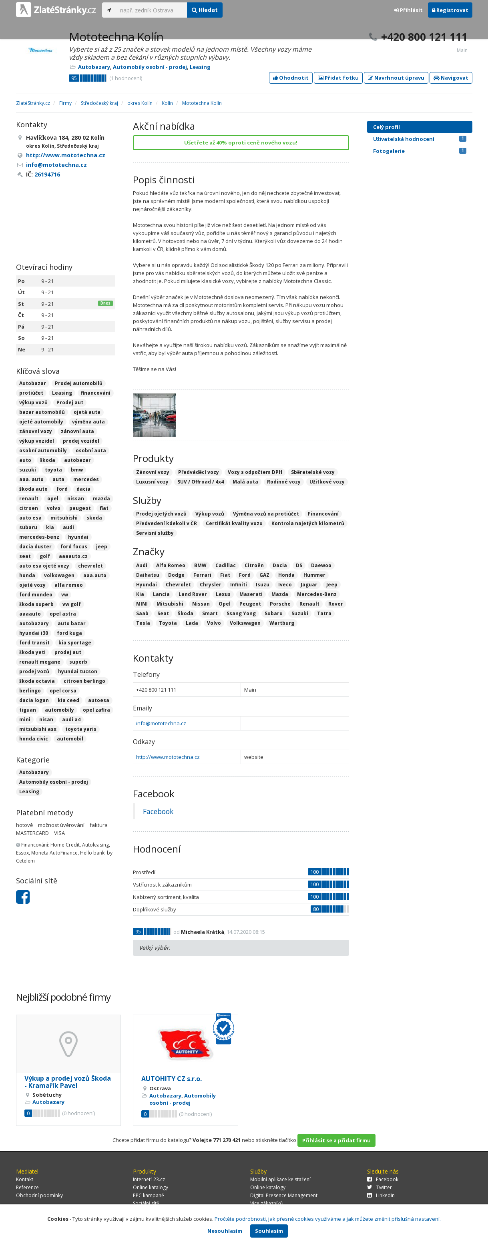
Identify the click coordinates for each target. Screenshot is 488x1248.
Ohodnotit (291, 77)
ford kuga (69, 633)
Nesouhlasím (224, 1230)
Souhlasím (269, 1230)
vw (64, 594)
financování (95, 392)
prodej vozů (34, 671)
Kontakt (24, 1179)
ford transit (34, 642)
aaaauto (30, 613)
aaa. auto (31, 479)
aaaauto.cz (73, 556)
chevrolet (90, 565)
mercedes (86, 479)
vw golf (71, 604)
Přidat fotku (338, 77)
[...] (151, 10)
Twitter (379, 1187)
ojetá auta (87, 412)
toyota (53, 469)
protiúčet (31, 392)
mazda (101, 498)
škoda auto (33, 489)
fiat (104, 508)
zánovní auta (77, 431)
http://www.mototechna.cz (168, 756)
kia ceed (68, 700)
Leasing (200, 66)
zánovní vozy (35, 431)
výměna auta (88, 421)
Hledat (205, 10)
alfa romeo (68, 585)
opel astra (63, 613)
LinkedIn (381, 1195)
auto (25, 460)
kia (50, 527)
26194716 (47, 174)
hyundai (78, 537)
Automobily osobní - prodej (150, 66)
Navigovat (451, 77)
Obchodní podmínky (39, 1195)
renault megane (39, 661)
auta (58, 479)
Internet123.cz (149, 1179)
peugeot (80, 508)
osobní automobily (43, 450)
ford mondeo (35, 594)
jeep (101, 546)
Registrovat (450, 10)
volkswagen (59, 575)
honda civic (33, 738)
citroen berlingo (84, 681)
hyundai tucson (77, 671)
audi (68, 527)
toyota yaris (80, 729)
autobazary (34, 623)
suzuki (27, 469)
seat (25, 556)
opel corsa (63, 690)
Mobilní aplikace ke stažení (280, 1179)
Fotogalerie (419, 150)
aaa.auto (94, 575)
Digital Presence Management (283, 1195)
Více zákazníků (266, 1203)
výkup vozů (33, 402)
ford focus (73, 546)
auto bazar (72, 623)
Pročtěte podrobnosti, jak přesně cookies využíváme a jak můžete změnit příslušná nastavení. (328, 1218)
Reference (27, 1187)
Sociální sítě (146, 1203)
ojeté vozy (32, 585)
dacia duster (35, 546)
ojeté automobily (41, 421)
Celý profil (386, 126)
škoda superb (36, 604)
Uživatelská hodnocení (419, 138)
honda (27, 575)
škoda (47, 460)
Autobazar (32, 383)
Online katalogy (150, 1187)
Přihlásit (408, 10)
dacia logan (34, 700)
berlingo (30, 690)
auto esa (30, 517)
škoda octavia (37, 681)
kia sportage (74, 642)
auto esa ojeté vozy (44, 565)
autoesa (98, 700)
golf (45, 556)
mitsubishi (64, 517)
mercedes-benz (39, 537)
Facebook (158, 811)
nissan (75, 498)
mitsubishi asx (37, 729)
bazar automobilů (42, 412)
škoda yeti (32, 652)
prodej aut (67, 652)
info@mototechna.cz (161, 723)
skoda (94, 517)
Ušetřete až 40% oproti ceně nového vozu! (240, 142)
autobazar (77, 460)
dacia (83, 489)
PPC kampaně (148, 1195)
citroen (28, 508)
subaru (28, 527)
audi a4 (71, 719)
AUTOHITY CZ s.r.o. (171, 1078)
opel (52, 498)
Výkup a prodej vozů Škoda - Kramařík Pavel (67, 1082)
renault (28, 498)
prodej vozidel (81, 440)
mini (24, 719)
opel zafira (96, 709)
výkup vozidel (36, 440)
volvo (53, 508)
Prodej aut (69, 402)
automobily (59, 709)
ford (62, 489)
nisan (46, 719)
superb (78, 661)
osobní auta (91, 450)
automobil (70, 738)
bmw (77, 469)
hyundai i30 (33, 633)
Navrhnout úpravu (396, 77)
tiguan (27, 709)
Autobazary (94, 66)
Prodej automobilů (78, 383)
